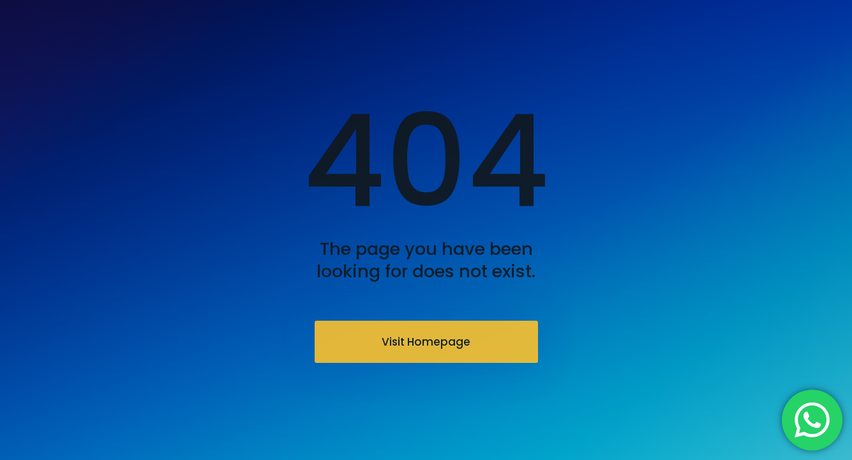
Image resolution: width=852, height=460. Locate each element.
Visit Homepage (426, 341)
